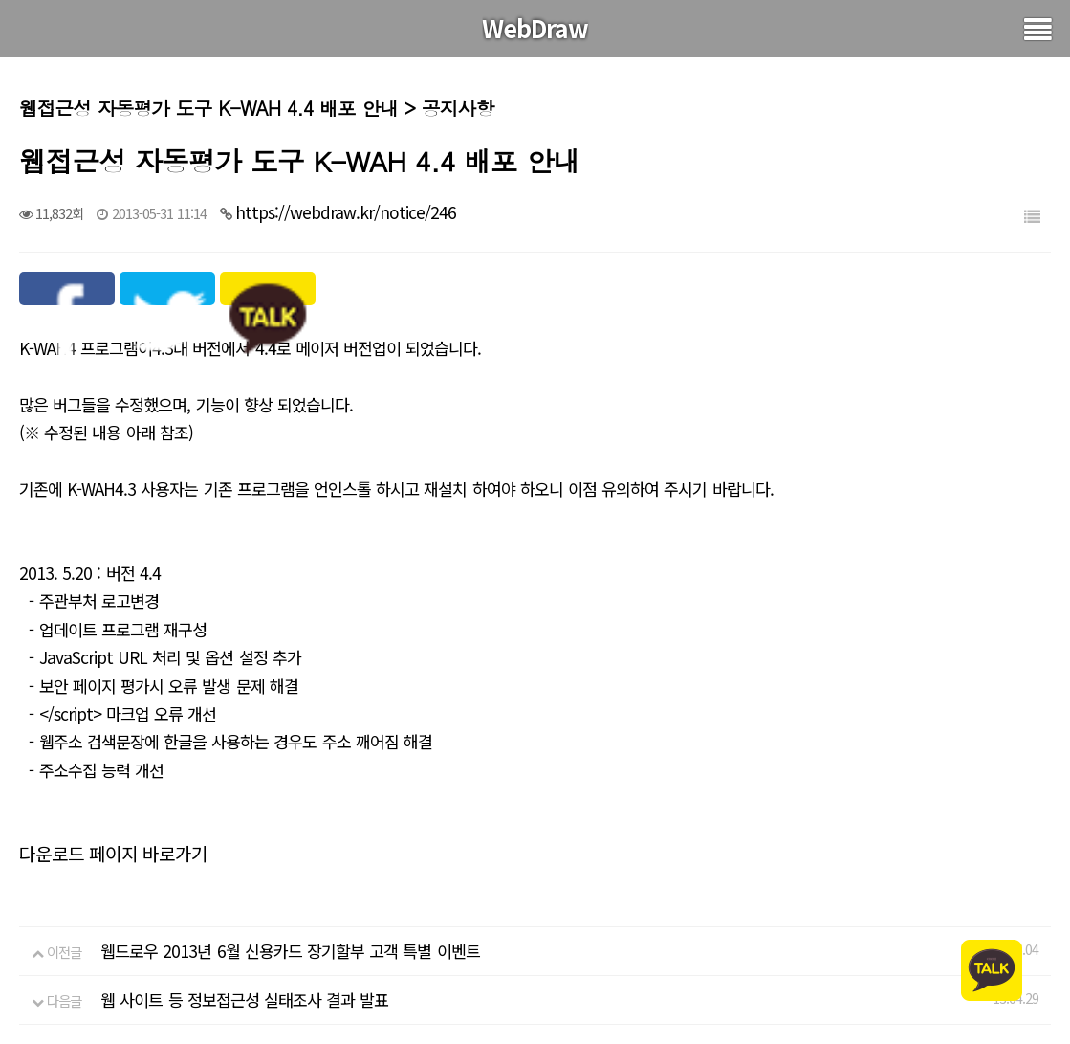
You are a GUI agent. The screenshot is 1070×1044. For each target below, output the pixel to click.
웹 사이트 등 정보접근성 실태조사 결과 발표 (244, 999)
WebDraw (535, 28)
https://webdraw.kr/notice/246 (345, 212)
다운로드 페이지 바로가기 (113, 853)
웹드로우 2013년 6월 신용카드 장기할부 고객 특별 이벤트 (289, 951)
